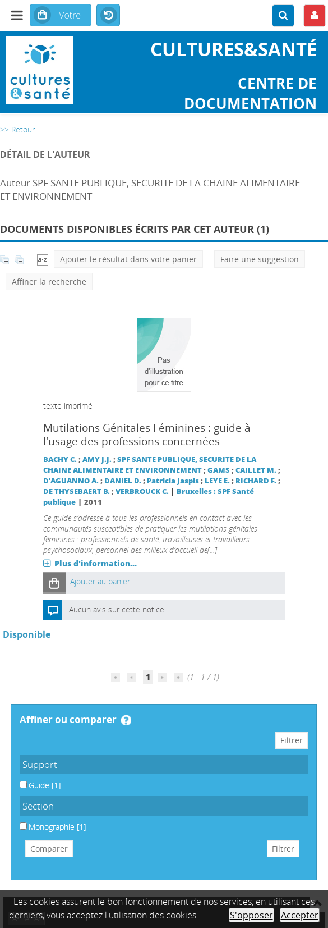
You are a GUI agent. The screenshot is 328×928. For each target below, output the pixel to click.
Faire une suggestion (259, 259)
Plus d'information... (95, 563)
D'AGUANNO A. (71, 481)
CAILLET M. (255, 470)
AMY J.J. (97, 459)
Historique (108, 15)
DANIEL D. (122, 481)
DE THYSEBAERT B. (76, 491)
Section (38, 805)
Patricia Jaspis (173, 481)
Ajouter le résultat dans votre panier (128, 259)
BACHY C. (60, 459)
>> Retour (17, 129)
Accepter (299, 915)
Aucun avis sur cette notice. (117, 609)
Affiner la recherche (49, 281)
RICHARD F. (255, 481)
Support (39, 764)
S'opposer (251, 915)
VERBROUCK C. (142, 491)
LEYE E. (217, 481)
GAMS (218, 470)
